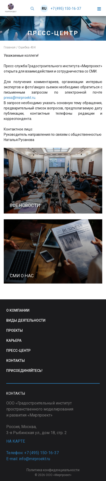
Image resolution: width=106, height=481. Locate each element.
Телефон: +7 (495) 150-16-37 (32, 452)
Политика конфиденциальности (53, 470)
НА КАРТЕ (15, 441)
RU (44, 9)
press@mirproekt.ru (19, 98)
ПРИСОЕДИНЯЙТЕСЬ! (24, 371)
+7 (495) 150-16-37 (65, 9)
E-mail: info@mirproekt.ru (28, 458)
